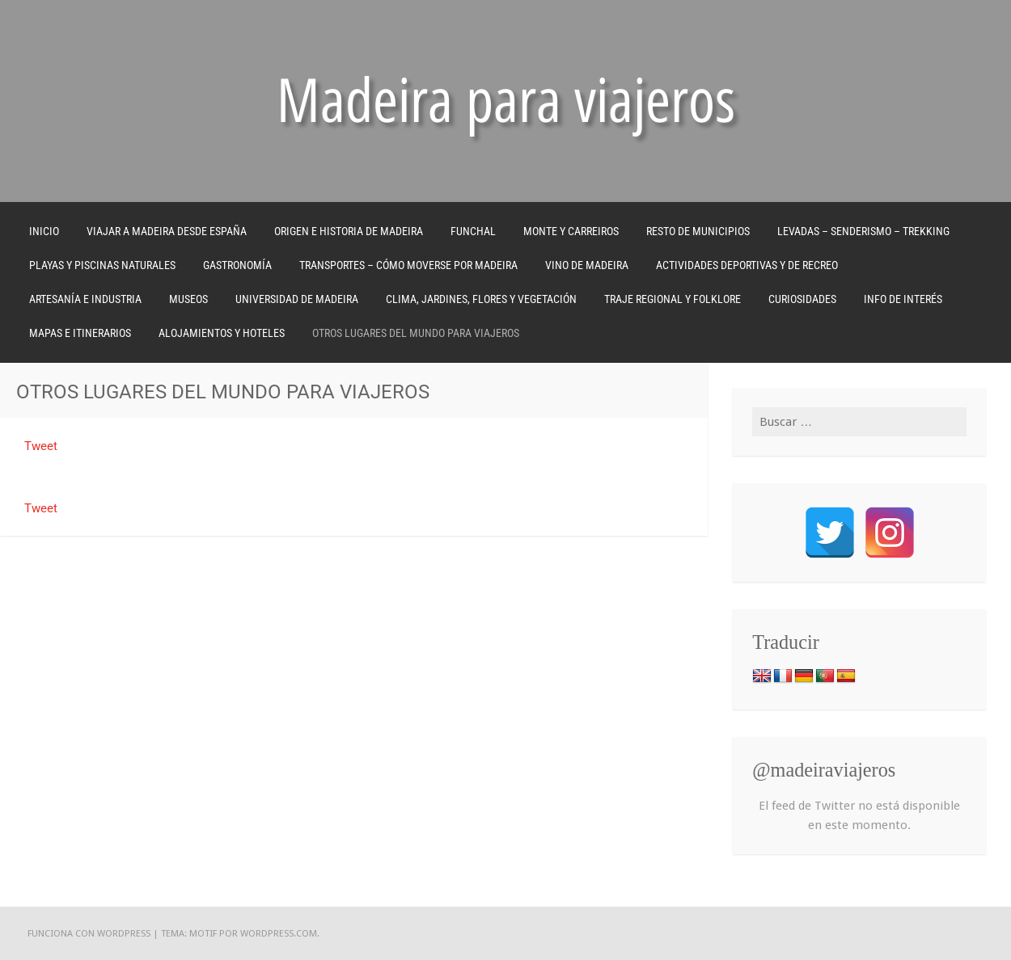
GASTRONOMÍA (237, 265)
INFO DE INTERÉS (903, 299)
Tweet (40, 446)
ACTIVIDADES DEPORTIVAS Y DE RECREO (747, 265)
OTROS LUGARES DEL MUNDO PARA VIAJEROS (415, 332)
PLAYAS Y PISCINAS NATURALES (102, 265)
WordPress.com (278, 933)
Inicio (44, 231)
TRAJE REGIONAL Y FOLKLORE (672, 299)
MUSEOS (188, 299)
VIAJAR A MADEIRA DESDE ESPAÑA (167, 231)
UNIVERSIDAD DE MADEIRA (296, 299)
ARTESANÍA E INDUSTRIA (85, 299)
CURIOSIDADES (802, 299)
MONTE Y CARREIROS (571, 231)
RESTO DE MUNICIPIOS (698, 231)
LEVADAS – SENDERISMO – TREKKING (863, 231)
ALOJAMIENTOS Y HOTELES (222, 332)
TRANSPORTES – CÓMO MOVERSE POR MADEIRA (408, 265)
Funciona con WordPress (88, 933)
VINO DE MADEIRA (586, 265)
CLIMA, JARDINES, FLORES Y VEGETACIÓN (481, 299)
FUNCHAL (473, 231)
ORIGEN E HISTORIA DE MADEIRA (348, 231)
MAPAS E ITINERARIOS (80, 332)
